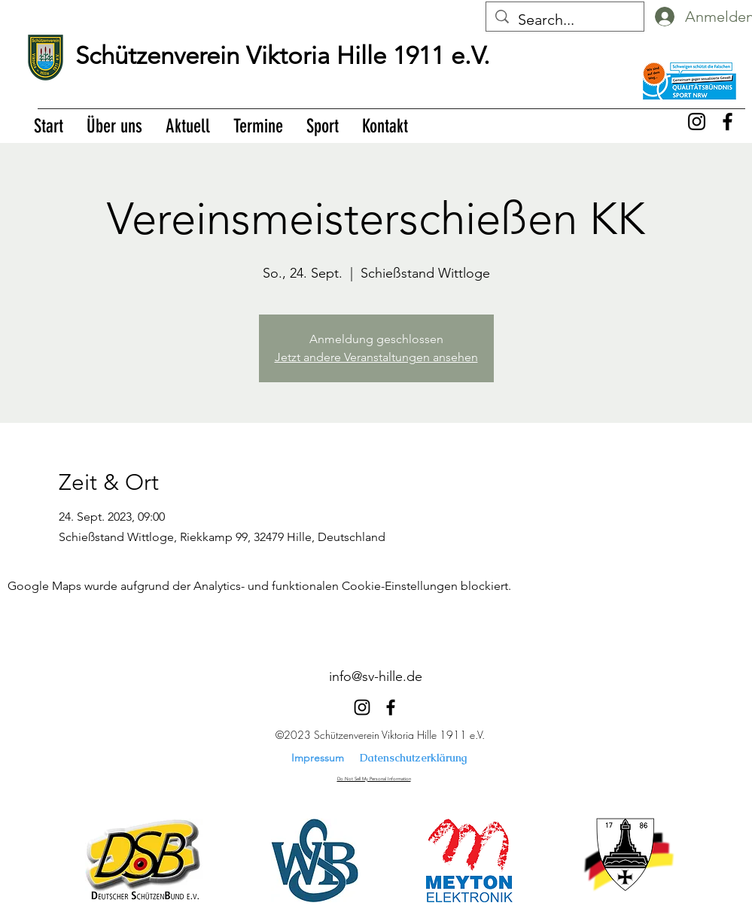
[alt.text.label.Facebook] (727, 121)
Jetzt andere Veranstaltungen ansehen (376, 357)
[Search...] (565, 19)
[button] (114, 126)
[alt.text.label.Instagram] (696, 121)
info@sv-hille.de (375, 676)
